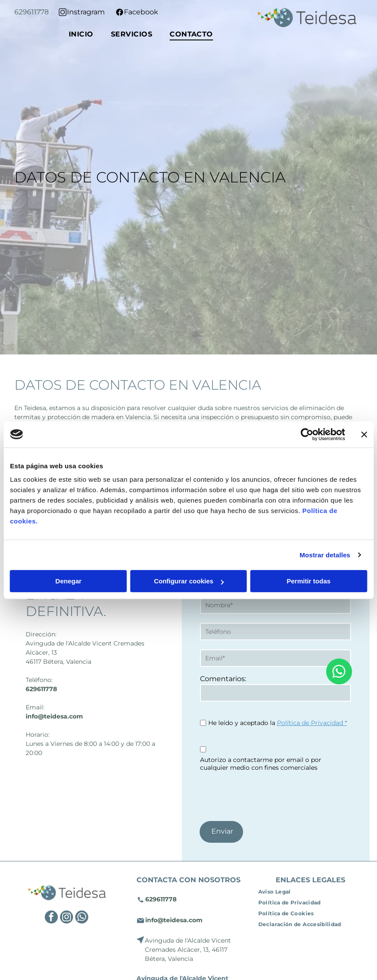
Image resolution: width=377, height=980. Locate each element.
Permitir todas (308, 581)
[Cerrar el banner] (364, 434)
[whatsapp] (81, 918)
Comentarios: (223, 679)
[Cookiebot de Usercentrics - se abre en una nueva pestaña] (307, 434)
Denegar (68, 581)
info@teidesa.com (54, 716)
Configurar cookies (189, 581)
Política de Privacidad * (312, 723)
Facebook (141, 12)
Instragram (86, 12)
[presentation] (266, 795)
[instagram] (66, 918)
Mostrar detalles (325, 555)
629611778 (31, 12)
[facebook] (51, 918)
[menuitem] (81, 34)
